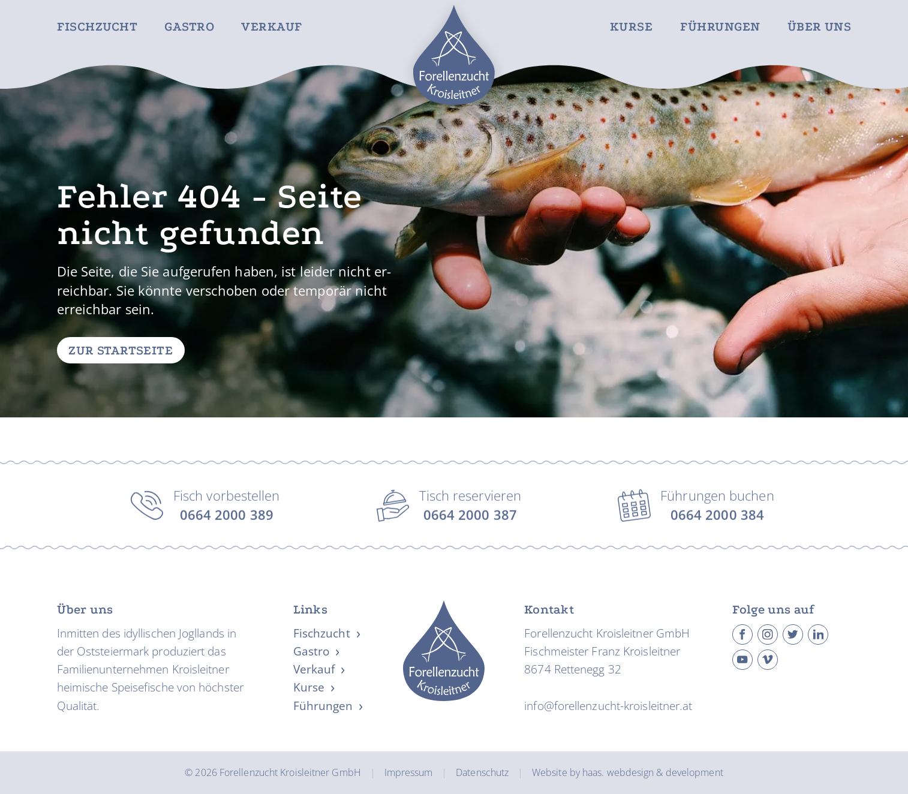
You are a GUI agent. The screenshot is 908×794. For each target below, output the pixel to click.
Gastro (189, 27)
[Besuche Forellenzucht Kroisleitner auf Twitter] (793, 634)
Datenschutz (482, 772)
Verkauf (271, 27)
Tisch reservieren (470, 508)
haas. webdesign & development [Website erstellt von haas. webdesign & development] (652, 772)
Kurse (631, 27)
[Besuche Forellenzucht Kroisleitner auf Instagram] (767, 634)
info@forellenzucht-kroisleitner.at (608, 705)
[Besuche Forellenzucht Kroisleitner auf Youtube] (742, 659)
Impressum (408, 772)
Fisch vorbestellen (226, 508)
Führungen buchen (717, 508)
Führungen (720, 27)
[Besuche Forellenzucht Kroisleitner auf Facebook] (742, 634)
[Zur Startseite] (454, 55)
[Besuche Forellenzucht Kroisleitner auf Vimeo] (767, 659)
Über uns (819, 27)
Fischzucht (97, 27)
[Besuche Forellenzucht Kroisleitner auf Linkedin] (818, 634)
